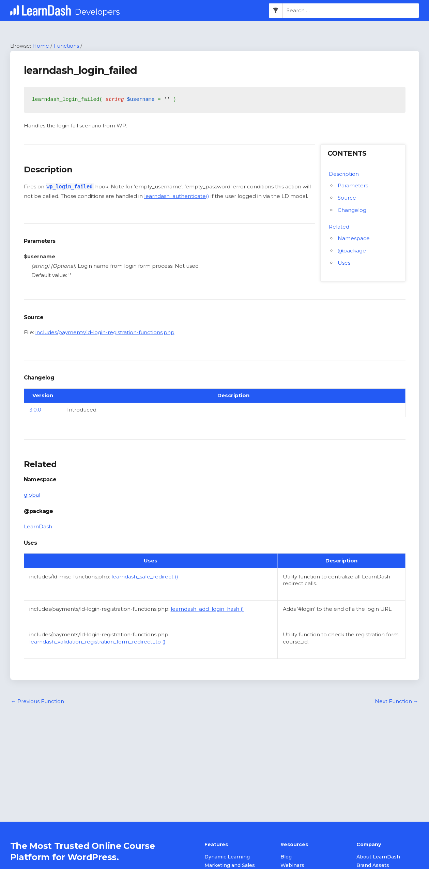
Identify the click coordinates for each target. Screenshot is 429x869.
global (32, 495)
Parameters (353, 185)
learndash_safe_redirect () (144, 576)
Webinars (292, 865)
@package (352, 250)
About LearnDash (378, 857)
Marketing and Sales (229, 865)
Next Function (396, 701)
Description (344, 174)
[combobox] (351, 10)
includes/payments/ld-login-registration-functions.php (104, 332)
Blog (286, 857)
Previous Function (37, 701)
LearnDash (38, 526)
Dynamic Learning (227, 857)
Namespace (354, 238)
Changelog (352, 210)
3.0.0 (35, 409)
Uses (344, 263)
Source (347, 198)
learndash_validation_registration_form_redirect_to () (97, 641)
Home (40, 46)
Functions (66, 46)
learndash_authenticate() (176, 196)
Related (339, 226)
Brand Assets (372, 865)
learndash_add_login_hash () (207, 609)
